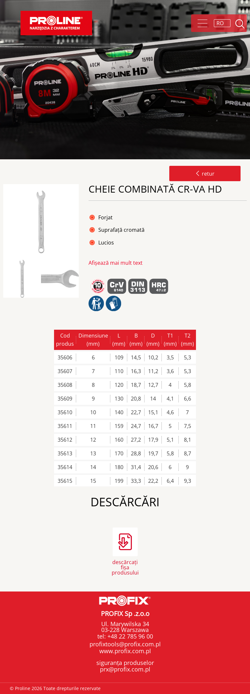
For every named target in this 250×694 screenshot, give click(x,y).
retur (205, 173)
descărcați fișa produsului (125, 567)
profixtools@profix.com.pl (125, 644)
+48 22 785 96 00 (129, 636)
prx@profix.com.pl (125, 669)
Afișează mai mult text (116, 262)
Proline (56, 23)
